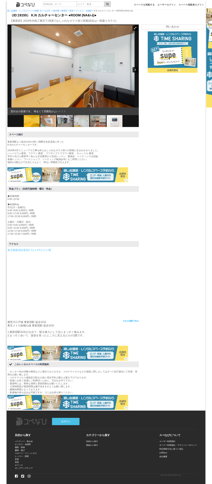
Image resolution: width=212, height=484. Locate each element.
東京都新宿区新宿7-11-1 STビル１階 (29, 250)
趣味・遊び (20, 450)
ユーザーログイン (166, 4)
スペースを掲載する (144, 4)
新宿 (72, 11)
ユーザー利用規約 (167, 441)
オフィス (19, 465)
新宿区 (64, 11)
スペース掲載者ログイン (191, 4)
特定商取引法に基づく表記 (171, 449)
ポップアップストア (24, 468)
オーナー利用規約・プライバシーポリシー (178, 445)
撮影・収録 (20, 447)
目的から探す (92, 441)
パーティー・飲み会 (24, 441)
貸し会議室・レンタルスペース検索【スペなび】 (29, 11)
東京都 (56, 11)
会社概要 (163, 456)
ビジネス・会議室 (84, 11)
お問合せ (163, 453)
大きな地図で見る (131, 321)
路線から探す (92, 445)
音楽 (17, 459)
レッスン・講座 (22, 456)
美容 (17, 462)
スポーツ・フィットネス (26, 453)
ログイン (65, 421)
